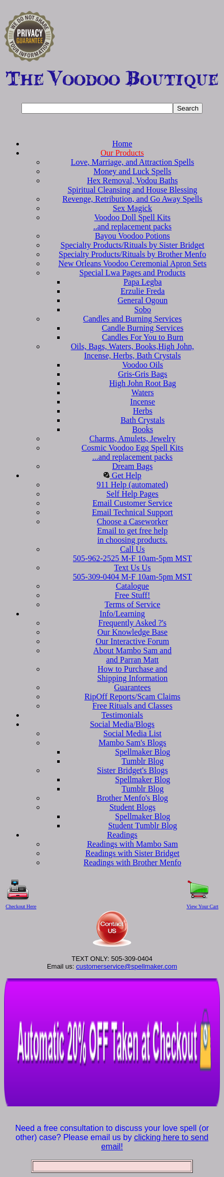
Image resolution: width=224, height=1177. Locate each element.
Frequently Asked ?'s (132, 622)
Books (142, 429)
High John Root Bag (142, 383)
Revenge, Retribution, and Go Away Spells (132, 199)
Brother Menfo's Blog (132, 798)
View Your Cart (202, 906)
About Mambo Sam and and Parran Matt (132, 655)
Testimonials (122, 715)
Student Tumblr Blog (142, 825)
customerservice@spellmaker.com (126, 966)
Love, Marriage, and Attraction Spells (132, 162)
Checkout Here (21, 906)
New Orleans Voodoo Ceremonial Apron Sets (132, 263)
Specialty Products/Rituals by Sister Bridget (133, 245)
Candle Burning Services (143, 328)
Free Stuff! (132, 595)
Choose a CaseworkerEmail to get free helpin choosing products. (132, 530)
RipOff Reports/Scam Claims (132, 696)
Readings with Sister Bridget (132, 853)
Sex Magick (132, 208)
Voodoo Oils (142, 364)
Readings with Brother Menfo (133, 862)
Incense (142, 401)
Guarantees (132, 687)
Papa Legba (142, 281)
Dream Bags (132, 466)
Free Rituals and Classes (132, 705)
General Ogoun (142, 300)
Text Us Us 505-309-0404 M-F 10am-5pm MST (132, 572)
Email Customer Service (132, 503)
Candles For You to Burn (143, 337)
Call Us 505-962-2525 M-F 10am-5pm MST (132, 554)
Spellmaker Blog (142, 751)
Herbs (142, 410)
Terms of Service (132, 604)
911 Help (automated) (132, 484)
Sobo (142, 309)
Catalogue (132, 586)
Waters (142, 392)
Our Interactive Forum (132, 641)
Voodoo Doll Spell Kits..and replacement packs (132, 222)
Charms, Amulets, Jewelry (132, 438)
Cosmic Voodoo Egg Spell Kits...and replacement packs (132, 452)
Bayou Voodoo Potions (132, 235)
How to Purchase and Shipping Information (132, 673)
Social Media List (133, 733)
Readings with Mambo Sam (132, 844)
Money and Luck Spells (132, 171)
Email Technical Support (132, 512)
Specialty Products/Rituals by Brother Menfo (132, 254)
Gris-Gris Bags (142, 374)
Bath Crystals (142, 420)
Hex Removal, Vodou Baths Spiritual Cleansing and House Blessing (132, 185)
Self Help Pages (132, 493)
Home (122, 143)
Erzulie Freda (142, 291)
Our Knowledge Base (132, 632)
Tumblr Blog (142, 761)
